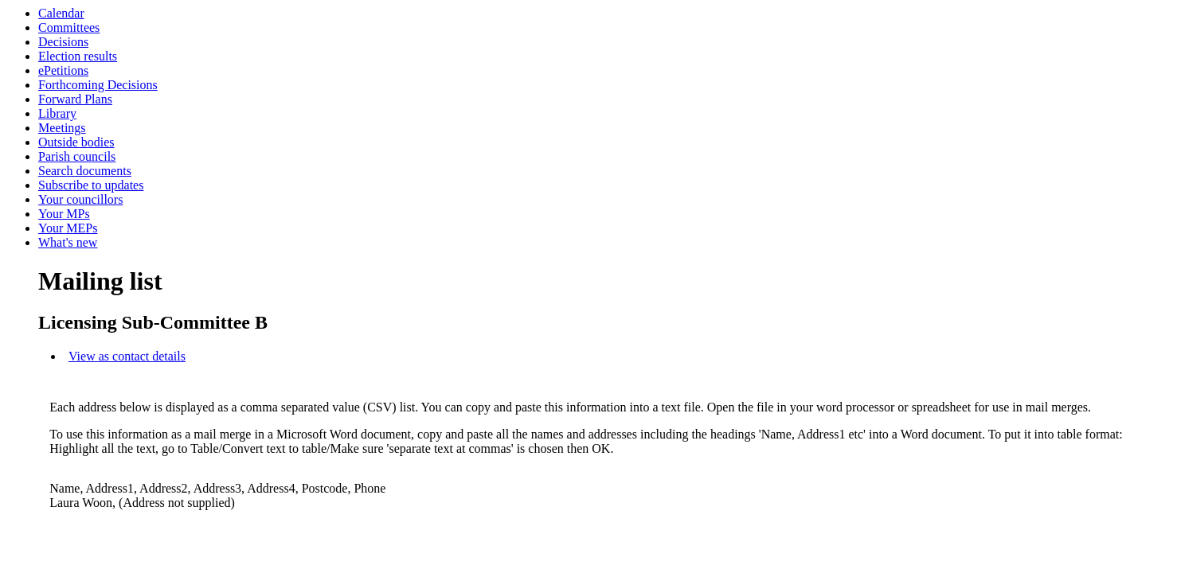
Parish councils (76, 156)
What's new (67, 242)
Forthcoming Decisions (98, 85)
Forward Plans (75, 99)
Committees (69, 27)
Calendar (61, 13)
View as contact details (127, 356)
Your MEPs (67, 228)
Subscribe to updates (90, 185)
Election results (77, 56)
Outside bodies (76, 142)
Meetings (62, 127)
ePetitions (63, 70)
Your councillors (80, 199)
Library (57, 113)
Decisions (63, 42)
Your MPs (64, 213)
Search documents (84, 170)
